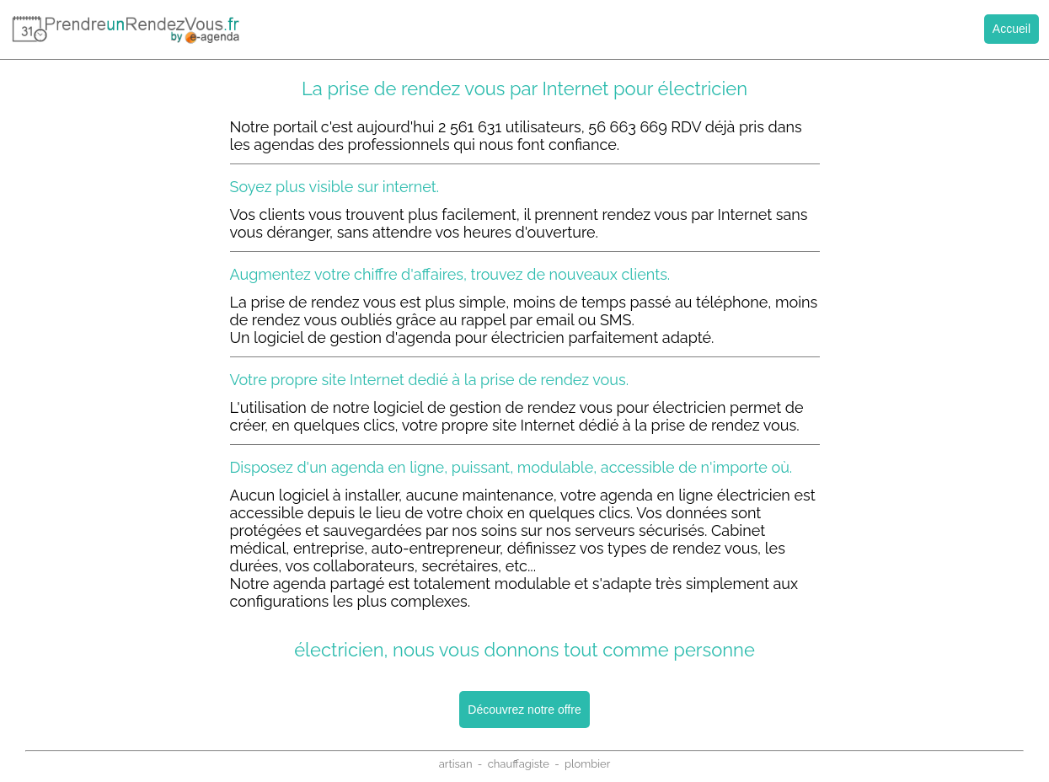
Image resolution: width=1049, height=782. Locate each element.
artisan (456, 764)
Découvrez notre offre (524, 709)
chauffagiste (518, 764)
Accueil (1011, 28)
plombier (587, 764)
